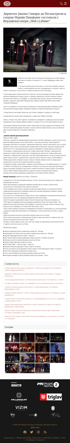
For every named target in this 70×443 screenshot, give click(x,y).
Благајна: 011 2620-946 (42, 438)
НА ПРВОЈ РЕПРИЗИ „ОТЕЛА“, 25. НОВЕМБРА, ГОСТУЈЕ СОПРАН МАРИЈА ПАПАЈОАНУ (34, 283)
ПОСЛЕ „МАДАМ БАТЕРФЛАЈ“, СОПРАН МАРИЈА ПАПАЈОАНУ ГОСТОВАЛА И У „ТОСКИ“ (34, 280)
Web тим (35, 427)
